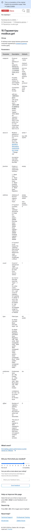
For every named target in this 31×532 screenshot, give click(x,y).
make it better (10, 6)
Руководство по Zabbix (8, 20)
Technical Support (6, 517)
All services (4, 520)
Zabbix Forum (21, 520)
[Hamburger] (28, 11)
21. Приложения (6, 22)
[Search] (23, 10)
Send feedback (15, 485)
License (9, 529)
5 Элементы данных (20, 22)
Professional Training (23, 517)
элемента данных (21, 43)
